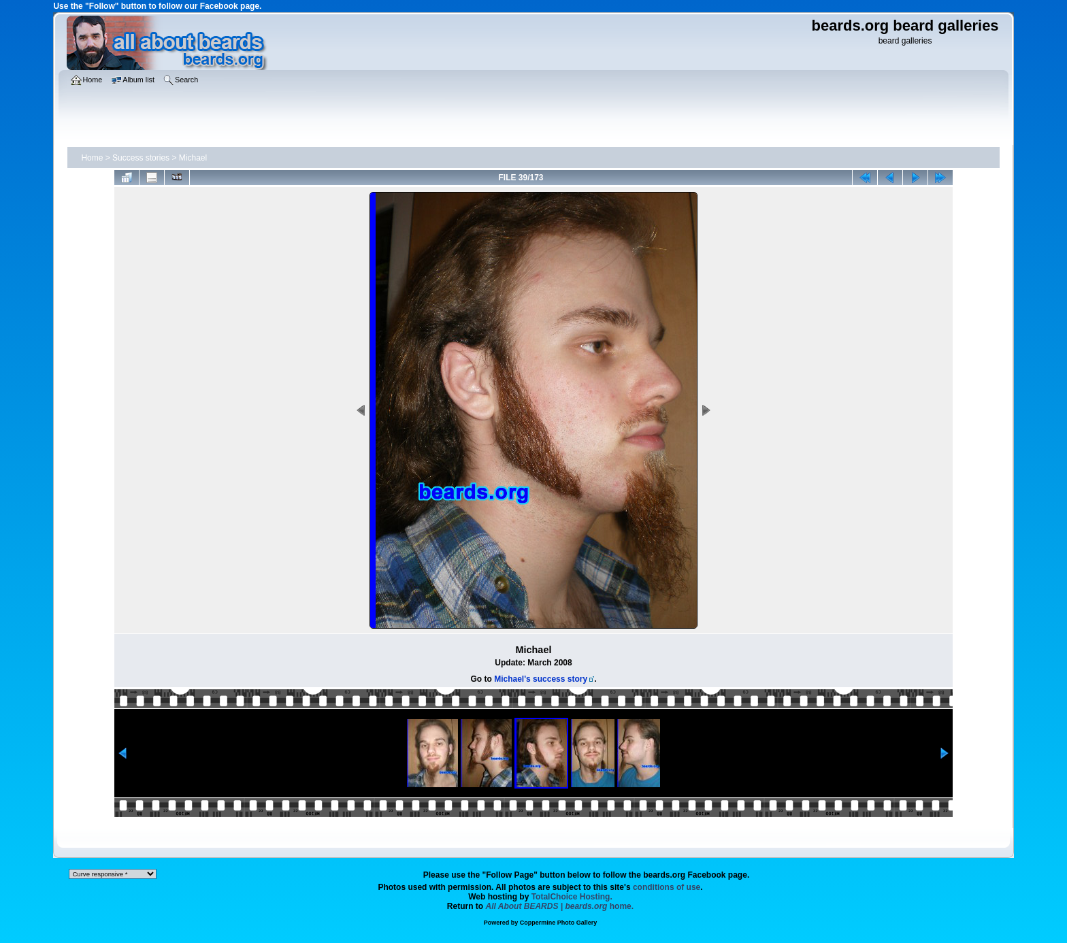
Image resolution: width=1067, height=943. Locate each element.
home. (560, 906)
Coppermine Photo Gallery (558, 922)
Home (92, 158)
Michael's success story (540, 679)
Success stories (140, 158)
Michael (193, 158)
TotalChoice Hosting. (571, 896)
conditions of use (666, 887)
